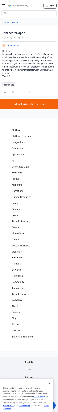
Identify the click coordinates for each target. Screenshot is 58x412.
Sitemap (29, 377)
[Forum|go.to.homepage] (17, 5)
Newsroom (17, 330)
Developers (17, 275)
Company (17, 300)
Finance (16, 209)
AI (13, 160)
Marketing (17, 184)
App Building (18, 154)
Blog (14, 318)
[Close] (49, 387)
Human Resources (21, 197)
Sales (15, 203)
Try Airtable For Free (22, 336)
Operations (17, 191)
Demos (15, 239)
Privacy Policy (9, 409)
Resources (17, 257)
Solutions (17, 172)
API (29, 369)
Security (29, 361)
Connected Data (20, 166)
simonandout (13, 45)
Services (16, 269)
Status (15, 324)
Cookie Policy (39, 400)
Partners (16, 263)
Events (15, 227)
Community (18, 282)
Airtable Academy (21, 221)
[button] (3, 6)
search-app (9, 84)
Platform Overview (21, 136)
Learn (15, 215)
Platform (16, 130)
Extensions (17, 148)
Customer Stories (21, 245)
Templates (17, 288)
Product (16, 178)
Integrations (18, 142)
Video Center (18, 233)
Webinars (17, 251)
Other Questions (12, 22)
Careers (16, 312)
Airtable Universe (21, 294)
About (15, 306)
